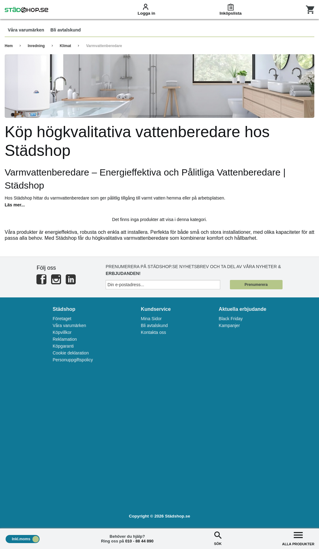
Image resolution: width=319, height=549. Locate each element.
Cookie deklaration (71, 352)
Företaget (62, 318)
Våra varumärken (69, 325)
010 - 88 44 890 (139, 541)
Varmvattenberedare (104, 46)
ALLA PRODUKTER (298, 538)
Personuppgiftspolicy (73, 359)
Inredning (36, 46)
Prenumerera (256, 284)
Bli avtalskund (154, 325)
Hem (9, 46)
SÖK (217, 538)
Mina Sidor (151, 318)
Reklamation (65, 339)
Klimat (65, 46)
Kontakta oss (153, 332)
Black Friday (231, 318)
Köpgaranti (63, 346)
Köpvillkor (62, 332)
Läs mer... (15, 204)
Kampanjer (229, 325)
